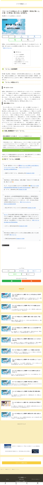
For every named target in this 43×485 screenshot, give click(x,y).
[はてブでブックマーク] (34, 36)
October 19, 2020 (32, 208)
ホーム (7, 480)
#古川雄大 (35, 166)
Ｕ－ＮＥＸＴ (21, 139)
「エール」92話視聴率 (19, 54)
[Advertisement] (21, 258)
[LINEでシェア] (15, 40)
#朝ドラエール (23, 166)
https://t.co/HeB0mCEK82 (10, 204)
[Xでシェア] (8, 36)
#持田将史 (10, 188)
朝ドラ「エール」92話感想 (20, 64)
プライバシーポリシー (35, 480)
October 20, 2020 (30, 173)
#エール (29, 202)
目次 (16, 52)
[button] (28, 40)
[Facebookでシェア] (21, 36)
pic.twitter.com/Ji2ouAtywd (24, 188)
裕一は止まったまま (20, 58)
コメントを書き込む (21, 464)
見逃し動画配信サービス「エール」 (22, 62)
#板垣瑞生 (15, 188)
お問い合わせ (21, 480)
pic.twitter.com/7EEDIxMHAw (10, 222)
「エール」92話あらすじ (20, 56)
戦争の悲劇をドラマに (20, 60)
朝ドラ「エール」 (5, 245)
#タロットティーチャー (24, 168)
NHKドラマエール (7, 48)
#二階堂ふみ (30, 166)
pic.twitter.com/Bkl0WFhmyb (10, 170)
